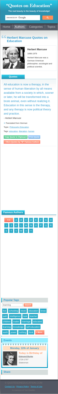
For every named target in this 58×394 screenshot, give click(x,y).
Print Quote (34, 137)
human (31, 131)
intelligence (15, 316)
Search (28, 305)
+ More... (40, 332)
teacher (33, 316)
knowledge (18, 327)
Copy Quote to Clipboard (16, 137)
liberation (23, 131)
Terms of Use (36, 386)
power (13, 332)
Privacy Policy (22, 386)
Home (6, 26)
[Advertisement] (29, 178)
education (13, 131)
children (7, 321)
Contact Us (10, 386)
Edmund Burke (26, 356)
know (43, 311)
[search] (22, 17)
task (25, 316)
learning (7, 327)
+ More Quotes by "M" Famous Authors (22, 142)
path (5, 316)
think (31, 332)
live (4, 311)
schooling (13, 311)
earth (5, 332)
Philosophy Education (19, 127)
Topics (51, 26)
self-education (33, 327)
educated (37, 321)
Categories (36, 26)
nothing (22, 332)
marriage (26, 321)
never (23, 311)
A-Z (8, 220)
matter (16, 321)
